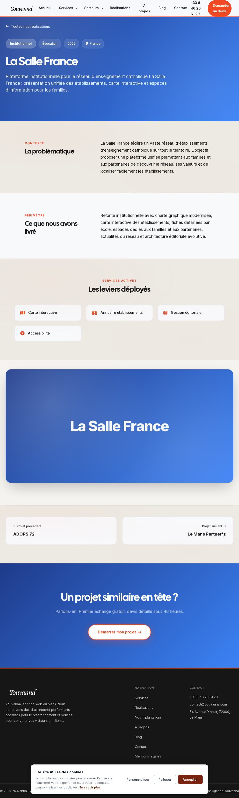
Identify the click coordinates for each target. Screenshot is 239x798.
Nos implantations (148, 717)
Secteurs (91, 8)
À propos (144, 8)
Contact (180, 8)
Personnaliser (138, 779)
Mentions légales (148, 756)
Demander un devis (221, 8)
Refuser (165, 779)
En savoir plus (90, 787)
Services (66, 8)
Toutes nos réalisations (28, 26)
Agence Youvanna (225, 791)
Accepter (190, 779)
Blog (162, 8)
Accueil (45, 8)
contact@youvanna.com (208, 704)
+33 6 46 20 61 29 (196, 8)
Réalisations (120, 8)
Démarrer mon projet (119, 633)
